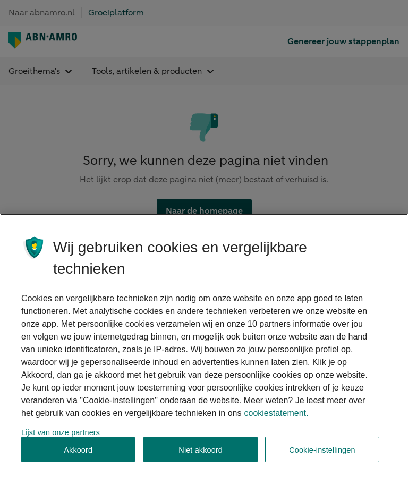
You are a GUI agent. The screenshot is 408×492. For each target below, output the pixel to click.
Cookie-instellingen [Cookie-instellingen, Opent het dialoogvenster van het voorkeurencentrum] (322, 450)
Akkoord (78, 450)
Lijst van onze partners (60, 432)
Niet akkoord (200, 450)
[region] (204, 353)
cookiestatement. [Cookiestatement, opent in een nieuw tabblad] (276, 413)
